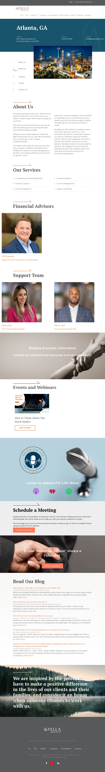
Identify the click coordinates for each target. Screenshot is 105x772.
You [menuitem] (35, 749)
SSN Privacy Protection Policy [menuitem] (55, 757)
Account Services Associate (65, 329)
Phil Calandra (8, 256)
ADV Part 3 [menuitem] (33, 755)
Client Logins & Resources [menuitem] (83, 2)
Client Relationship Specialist (13, 329)
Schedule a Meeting (24, 530)
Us (21, 15)
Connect (87, 15)
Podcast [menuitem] (21, 77)
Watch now (25, 428)
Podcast (79, 15)
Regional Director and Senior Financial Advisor (20, 260)
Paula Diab (7, 325)
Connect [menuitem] (78, 749)
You (26, 15)
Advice (33, 15)
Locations (43, 15)
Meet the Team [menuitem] (19, 69)
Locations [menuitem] (53, 749)
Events (72, 15)
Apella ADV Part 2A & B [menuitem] (50, 755)
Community (64, 15)
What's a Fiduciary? (52, 566)
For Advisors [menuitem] (66, 749)
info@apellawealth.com (95, 39)
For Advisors (53, 15)
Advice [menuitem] (43, 749)
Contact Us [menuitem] (22, 90)
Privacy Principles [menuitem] (71, 755)
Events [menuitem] (21, 83)
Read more (22, 597)
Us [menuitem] (29, 749)
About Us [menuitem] (22, 62)
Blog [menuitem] (70, 2)
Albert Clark (59, 325)
